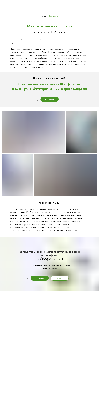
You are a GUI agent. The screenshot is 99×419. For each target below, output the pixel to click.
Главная (43, 16)
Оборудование (53, 16)
